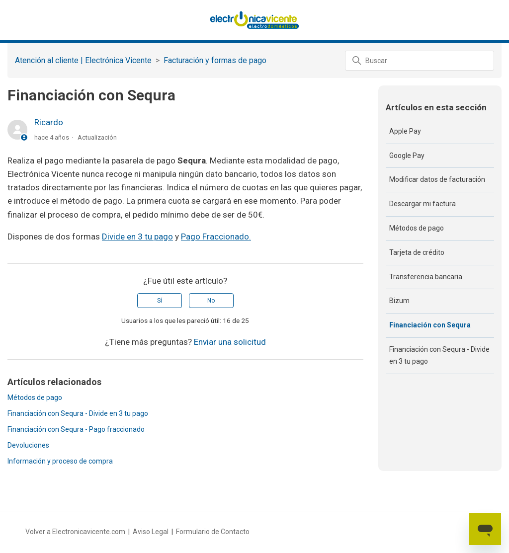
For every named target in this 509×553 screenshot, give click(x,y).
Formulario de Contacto (213, 532)
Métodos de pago (34, 397)
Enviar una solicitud (230, 342)
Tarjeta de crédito (416, 252)
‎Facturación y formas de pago (215, 60)
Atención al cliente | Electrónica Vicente (83, 60)
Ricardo (48, 122)
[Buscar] (419, 61)
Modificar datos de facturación (437, 179)
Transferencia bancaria (425, 277)
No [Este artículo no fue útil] (211, 300)
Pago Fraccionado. (216, 236)
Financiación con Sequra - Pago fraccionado (76, 429)
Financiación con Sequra (430, 325)
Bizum (399, 301)
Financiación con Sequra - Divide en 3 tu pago (77, 413)
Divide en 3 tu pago (137, 236)
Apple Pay (405, 131)
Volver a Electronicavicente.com (75, 532)
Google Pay (406, 155)
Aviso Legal (151, 532)
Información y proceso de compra (60, 461)
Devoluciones (28, 445)
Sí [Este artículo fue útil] (159, 300)
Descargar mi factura (422, 204)
